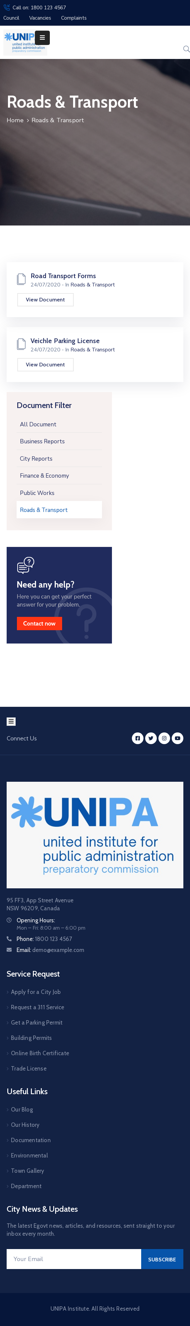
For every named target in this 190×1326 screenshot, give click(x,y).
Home (15, 120)
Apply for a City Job (36, 992)
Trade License (29, 1068)
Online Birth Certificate (40, 1053)
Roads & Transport (44, 510)
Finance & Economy (44, 476)
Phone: (44, 939)
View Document (45, 299)
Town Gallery (27, 1170)
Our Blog (22, 1109)
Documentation (31, 1140)
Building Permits (31, 1038)
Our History (25, 1124)
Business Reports (42, 441)
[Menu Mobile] (42, 38)
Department (26, 1186)
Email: (50, 950)
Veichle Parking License (65, 341)
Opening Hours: (36, 920)
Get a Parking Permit (36, 1022)
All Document (38, 424)
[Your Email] (74, 1259)
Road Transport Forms (63, 276)
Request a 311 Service (37, 1007)
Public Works (37, 493)
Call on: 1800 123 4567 (39, 7)
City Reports (36, 459)
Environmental (29, 1155)
